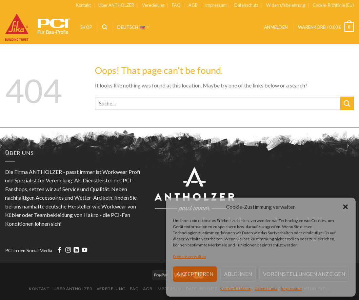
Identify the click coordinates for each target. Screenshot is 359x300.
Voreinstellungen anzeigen (304, 274)
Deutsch (133, 27)
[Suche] (104, 27)
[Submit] (347, 103)
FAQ (176, 5)
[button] (345, 206)
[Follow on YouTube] (84, 250)
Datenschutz (266, 288)
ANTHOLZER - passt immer (62, 171)
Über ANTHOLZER (116, 5)
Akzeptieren (195, 274)
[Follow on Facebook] (59, 250)
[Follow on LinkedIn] (76, 250)
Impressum (291, 288)
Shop (86, 27)
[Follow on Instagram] (68, 250)
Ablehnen (238, 274)
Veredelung (153, 5)
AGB (193, 5)
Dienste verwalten (189, 256)
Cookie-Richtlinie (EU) (333, 5)
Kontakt (83, 5)
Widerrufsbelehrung (285, 5)
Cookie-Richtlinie (235, 288)
